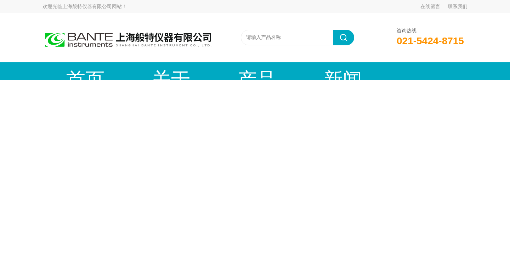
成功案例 (334, 71)
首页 (69, 71)
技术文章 (281, 71)
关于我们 (122, 71)
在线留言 (430, 6)
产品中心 (175, 71)
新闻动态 (228, 71)
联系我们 (458, 6)
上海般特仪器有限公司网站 (92, 6)
